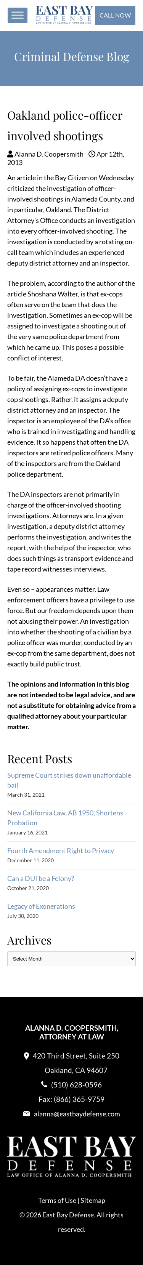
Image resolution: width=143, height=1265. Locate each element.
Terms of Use (57, 1200)
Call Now (115, 15)
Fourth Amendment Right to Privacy (60, 850)
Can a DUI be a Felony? (40, 878)
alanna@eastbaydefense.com (77, 1114)
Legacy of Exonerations (41, 906)
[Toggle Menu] (17, 15)
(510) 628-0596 (76, 1084)
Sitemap (92, 1200)
